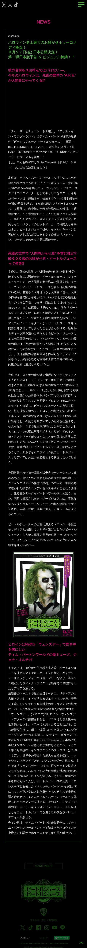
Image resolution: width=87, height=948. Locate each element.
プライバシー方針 (38, 922)
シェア (43, 940)
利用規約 (53, 922)
